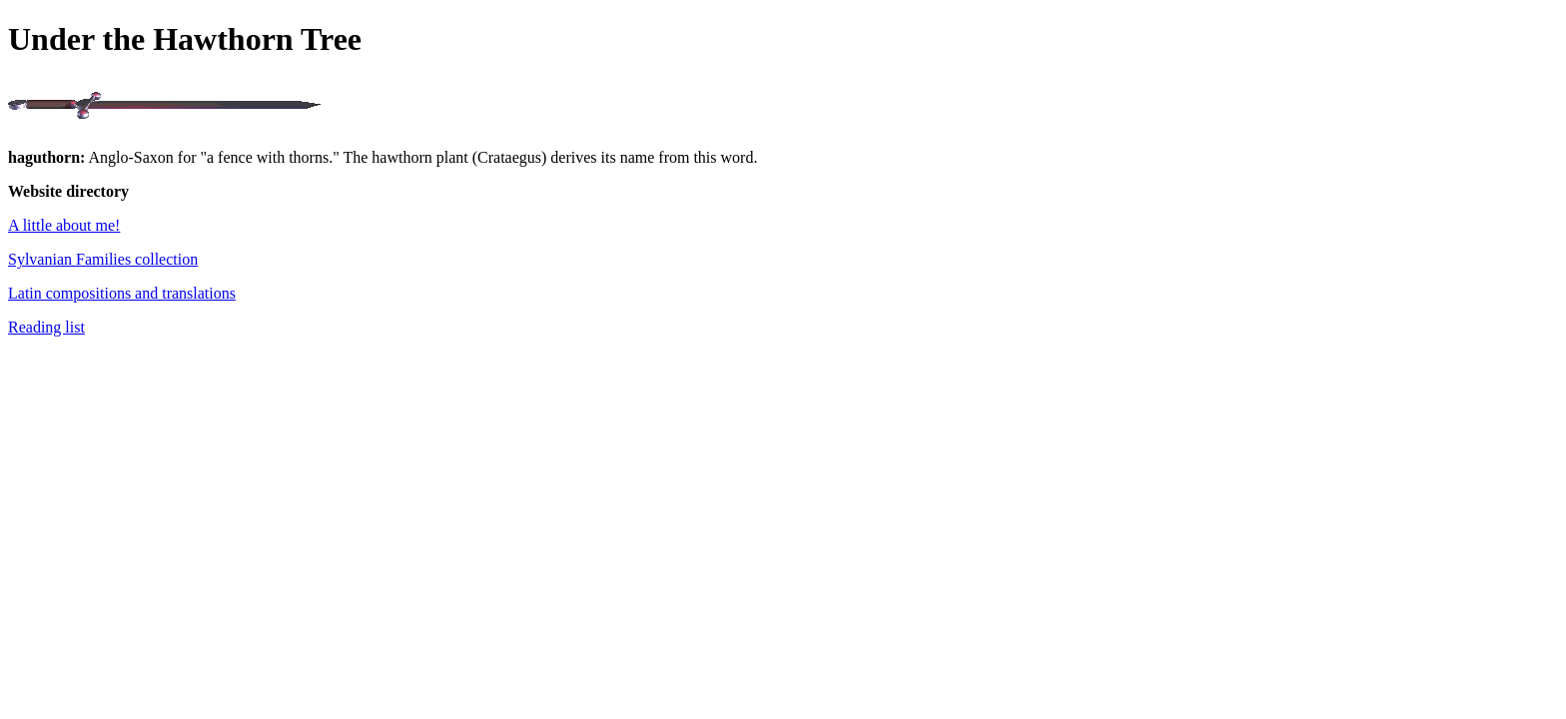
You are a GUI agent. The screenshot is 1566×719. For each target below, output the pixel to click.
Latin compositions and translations (122, 293)
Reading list (46, 327)
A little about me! (64, 225)
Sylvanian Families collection (103, 259)
